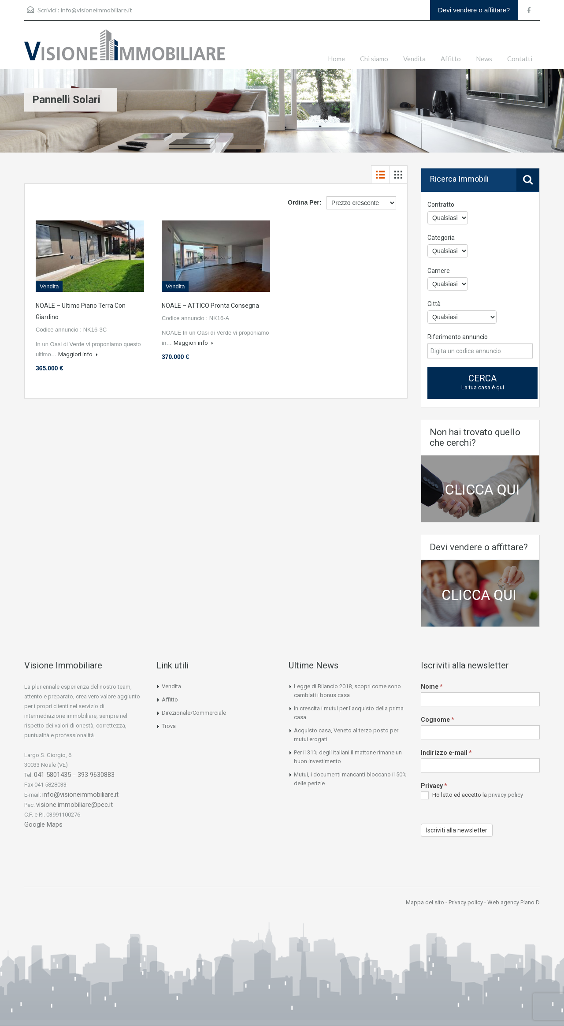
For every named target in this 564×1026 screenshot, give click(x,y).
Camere (438, 270)
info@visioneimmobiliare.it (96, 10)
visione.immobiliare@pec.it (74, 805)
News (484, 59)
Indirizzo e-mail (446, 752)
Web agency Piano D (513, 902)
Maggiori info (78, 354)
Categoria (441, 237)
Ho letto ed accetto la (472, 795)
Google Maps (43, 824)
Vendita (414, 59)
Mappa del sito (425, 902)
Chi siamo (374, 59)
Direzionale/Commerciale (194, 712)
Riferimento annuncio (457, 336)
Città (434, 303)
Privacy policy (466, 902)
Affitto (451, 59)
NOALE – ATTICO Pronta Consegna (210, 305)
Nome (432, 686)
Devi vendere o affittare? (474, 10)
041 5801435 (52, 775)
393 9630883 (96, 775)
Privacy (434, 785)
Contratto (440, 204)
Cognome (437, 719)
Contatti (519, 59)
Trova (169, 726)
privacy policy (505, 794)
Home (336, 59)
